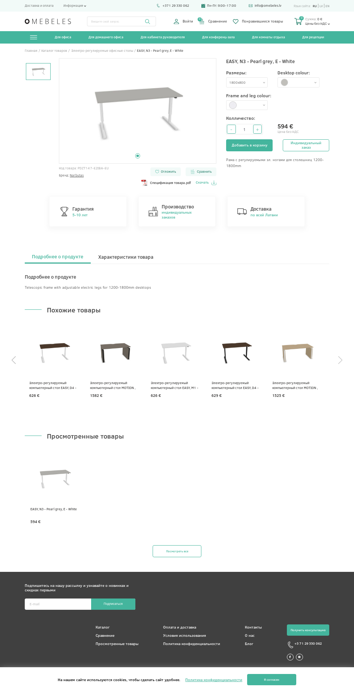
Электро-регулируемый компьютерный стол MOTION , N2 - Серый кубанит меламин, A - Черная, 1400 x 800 (115, 385)
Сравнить (201, 171)
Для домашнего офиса (105, 37)
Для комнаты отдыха (268, 37)
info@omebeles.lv (264, 5)
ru (314, 6)
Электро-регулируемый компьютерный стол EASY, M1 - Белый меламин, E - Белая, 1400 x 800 (176, 385)
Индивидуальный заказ (306, 145)
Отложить (165, 171)
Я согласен (271, 679)
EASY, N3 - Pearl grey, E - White (53, 509)
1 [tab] (137, 156)
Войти (183, 21)
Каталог (101, 627)
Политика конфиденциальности (189, 644)
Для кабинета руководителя (163, 37)
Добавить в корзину (249, 145)
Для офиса (63, 37)
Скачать (206, 182)
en (327, 6)
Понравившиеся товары (258, 21)
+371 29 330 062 (171, 5)
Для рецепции (313, 37)
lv (320, 6)
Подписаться (113, 604)
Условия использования (182, 635)
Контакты (250, 627)
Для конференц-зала (218, 37)
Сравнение (213, 21)
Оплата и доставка (177, 627)
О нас (247, 635)
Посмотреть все (176, 551)
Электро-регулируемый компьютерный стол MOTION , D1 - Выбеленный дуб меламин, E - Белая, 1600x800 (298, 385)
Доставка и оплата (39, 5)
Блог (246, 644)
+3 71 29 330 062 (300, 645)
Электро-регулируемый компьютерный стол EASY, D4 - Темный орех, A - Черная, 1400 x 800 (237, 385)
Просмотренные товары (115, 644)
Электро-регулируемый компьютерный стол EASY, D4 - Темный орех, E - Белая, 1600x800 (54, 385)
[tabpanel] (137, 111)
